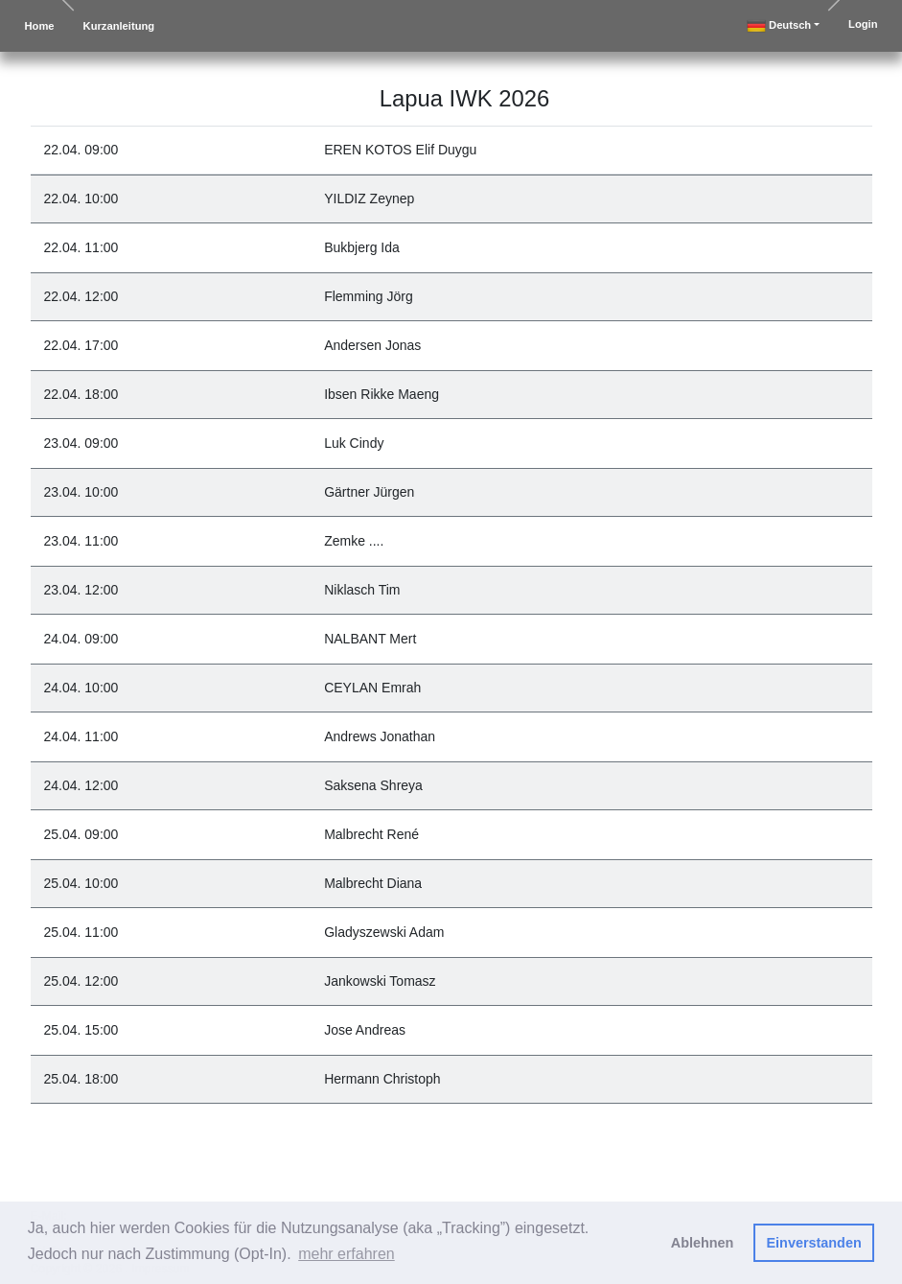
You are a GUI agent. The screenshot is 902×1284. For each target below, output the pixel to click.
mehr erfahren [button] (346, 1254)
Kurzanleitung (119, 26)
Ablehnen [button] (702, 1242)
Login (862, 24)
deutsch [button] (779, 25)
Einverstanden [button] (814, 1242)
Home (40, 26)
